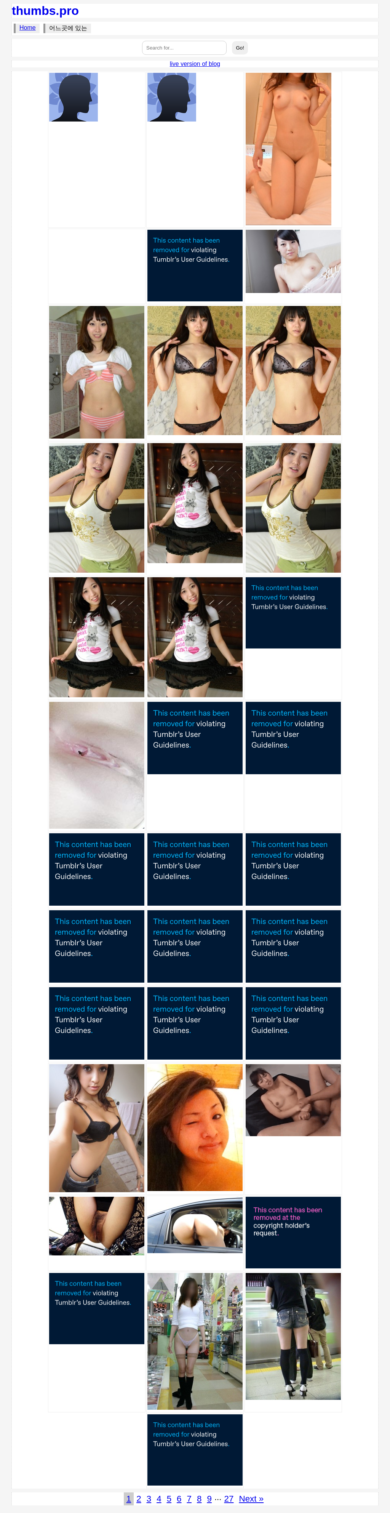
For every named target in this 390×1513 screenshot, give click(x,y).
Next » (251, 1498)
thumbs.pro (45, 11)
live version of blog (195, 64)
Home (27, 27)
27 (229, 1498)
